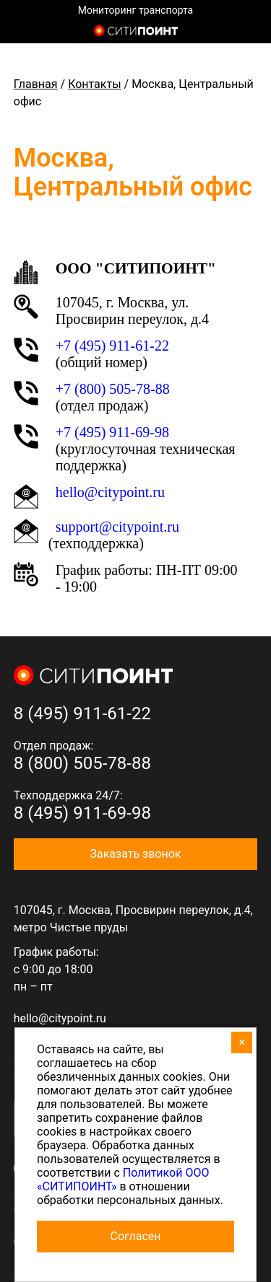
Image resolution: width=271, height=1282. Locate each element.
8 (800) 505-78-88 (82, 763)
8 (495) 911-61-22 (82, 713)
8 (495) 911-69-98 (82, 813)
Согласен (136, 1236)
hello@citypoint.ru (60, 1018)
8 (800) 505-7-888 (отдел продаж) (248, 32)
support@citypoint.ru (117, 527)
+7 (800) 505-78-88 (113, 389)
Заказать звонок (135, 854)
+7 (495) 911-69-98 (112, 432)
